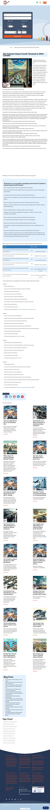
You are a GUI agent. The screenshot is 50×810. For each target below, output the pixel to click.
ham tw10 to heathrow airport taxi (8, 735)
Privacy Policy (27, 808)
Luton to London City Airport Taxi (12, 762)
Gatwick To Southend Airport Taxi (12, 781)
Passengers (9, 23)
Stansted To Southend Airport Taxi (38, 776)
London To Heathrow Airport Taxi (25, 779)
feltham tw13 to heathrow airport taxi (9, 742)
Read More (6, 434)
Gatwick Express (28, 387)
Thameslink (19, 336)
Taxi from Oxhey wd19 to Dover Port (12, 702)
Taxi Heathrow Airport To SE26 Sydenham (13, 712)
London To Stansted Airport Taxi (24, 775)
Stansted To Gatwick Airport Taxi (38, 779)
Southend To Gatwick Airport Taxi (25, 759)
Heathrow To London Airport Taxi (38, 760)
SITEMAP (7, 790)
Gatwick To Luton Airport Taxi (11, 779)
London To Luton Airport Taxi (24, 776)
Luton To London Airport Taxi (11, 764)
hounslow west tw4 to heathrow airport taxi (10, 721)
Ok (21, 808)
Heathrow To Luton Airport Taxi (37, 767)
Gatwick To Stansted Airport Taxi (11, 776)
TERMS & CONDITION (10, 787)
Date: (5, 29)
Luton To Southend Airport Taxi (11, 760)
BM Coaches (33, 309)
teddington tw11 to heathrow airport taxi (9, 738)
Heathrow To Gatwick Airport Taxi (38, 762)
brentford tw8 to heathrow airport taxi (9, 731)
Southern (26, 309)
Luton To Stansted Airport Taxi (11, 757)
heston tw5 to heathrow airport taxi (8, 724)
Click (35, 175)
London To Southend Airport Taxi (24, 778)
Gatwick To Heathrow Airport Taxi (12, 778)
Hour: (19, 31)
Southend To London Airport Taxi (24, 757)
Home (11, 47)
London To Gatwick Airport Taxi (24, 781)
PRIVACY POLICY (9, 789)
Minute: (24, 31)
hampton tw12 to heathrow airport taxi (9, 740)
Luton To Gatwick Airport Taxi (11, 765)
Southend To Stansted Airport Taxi (25, 760)
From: (7, 14)
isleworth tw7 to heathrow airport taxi (9, 728)
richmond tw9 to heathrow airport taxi (9, 733)
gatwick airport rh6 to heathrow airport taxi (9, 726)
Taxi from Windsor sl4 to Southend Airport (13, 698)
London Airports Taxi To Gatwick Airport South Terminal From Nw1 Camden (26, 47)
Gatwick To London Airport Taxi (11, 775)
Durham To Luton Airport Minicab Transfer (13, 685)
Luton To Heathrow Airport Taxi (11, 759)
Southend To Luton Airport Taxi (24, 762)
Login (45, 2)
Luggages (23, 23)
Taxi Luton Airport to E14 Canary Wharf (13, 691)
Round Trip (25, 21)
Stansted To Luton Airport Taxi (37, 775)
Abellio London (19, 309)
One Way (11, 21)
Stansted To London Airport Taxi (37, 778)
